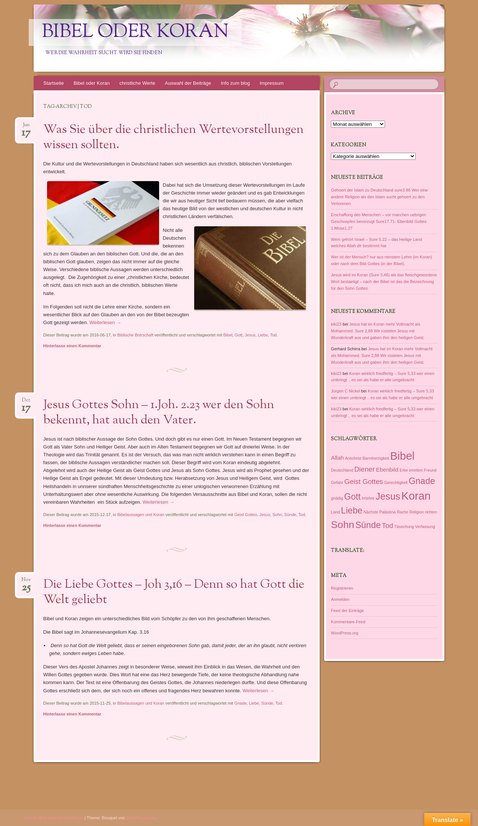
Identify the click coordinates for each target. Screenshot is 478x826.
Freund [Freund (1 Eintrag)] (430, 470)
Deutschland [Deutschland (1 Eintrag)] (342, 470)
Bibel (227, 335)
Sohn (277, 514)
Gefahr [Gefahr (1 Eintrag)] (337, 482)
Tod (273, 335)
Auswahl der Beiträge (188, 83)
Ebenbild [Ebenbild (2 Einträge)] (387, 469)
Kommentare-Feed (348, 622)
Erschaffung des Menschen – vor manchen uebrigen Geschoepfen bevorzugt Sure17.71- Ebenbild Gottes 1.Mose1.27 (378, 221)
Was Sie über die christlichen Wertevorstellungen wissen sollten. (173, 137)
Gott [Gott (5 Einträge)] (352, 497)
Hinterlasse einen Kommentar (72, 346)
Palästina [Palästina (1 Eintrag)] (387, 512)
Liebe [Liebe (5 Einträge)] (351, 510)
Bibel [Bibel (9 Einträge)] (402, 456)
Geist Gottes (245, 514)
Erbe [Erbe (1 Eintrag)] (404, 470)
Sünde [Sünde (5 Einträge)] (368, 525)
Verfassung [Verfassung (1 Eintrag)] (425, 526)
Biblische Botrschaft (135, 335)
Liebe (263, 335)
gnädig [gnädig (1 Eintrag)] (337, 498)
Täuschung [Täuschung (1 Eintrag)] (404, 526)
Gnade (240, 703)
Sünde (290, 514)
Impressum (271, 83)
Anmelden (340, 599)
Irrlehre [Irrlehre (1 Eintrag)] (368, 498)
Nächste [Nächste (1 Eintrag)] (371, 512)
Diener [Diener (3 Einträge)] (364, 469)
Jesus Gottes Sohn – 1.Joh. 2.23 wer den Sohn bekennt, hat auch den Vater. (158, 412)
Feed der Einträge (347, 610)
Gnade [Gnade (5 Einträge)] (422, 481)
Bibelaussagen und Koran (140, 514)
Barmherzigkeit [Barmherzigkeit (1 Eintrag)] (376, 458)
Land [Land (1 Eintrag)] (335, 512)
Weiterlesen (105, 322)
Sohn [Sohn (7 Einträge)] (342, 524)
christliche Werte (137, 83)
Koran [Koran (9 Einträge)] (416, 496)
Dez (26, 402)
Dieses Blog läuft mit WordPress (54, 818)
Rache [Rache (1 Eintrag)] (403, 512)
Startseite (53, 83)
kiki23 (336, 324)
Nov (26, 582)
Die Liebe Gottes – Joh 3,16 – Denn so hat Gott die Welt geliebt (173, 592)
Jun (26, 127)
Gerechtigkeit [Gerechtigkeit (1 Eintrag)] (396, 482)
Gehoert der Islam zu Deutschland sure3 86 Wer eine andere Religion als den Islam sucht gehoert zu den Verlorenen (379, 197)
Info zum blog (235, 83)
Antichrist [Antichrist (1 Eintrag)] (353, 458)
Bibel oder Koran (135, 32)
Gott (239, 335)
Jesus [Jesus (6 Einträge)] (388, 496)
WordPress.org (344, 633)
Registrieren (342, 588)
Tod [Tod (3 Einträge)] (387, 526)
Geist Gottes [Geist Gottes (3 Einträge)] (363, 481)
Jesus (250, 335)
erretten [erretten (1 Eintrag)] (416, 470)
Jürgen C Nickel (345, 391)
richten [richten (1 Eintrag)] (431, 512)
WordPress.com (140, 818)
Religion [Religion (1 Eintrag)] (417, 512)
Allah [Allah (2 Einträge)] (337, 457)
